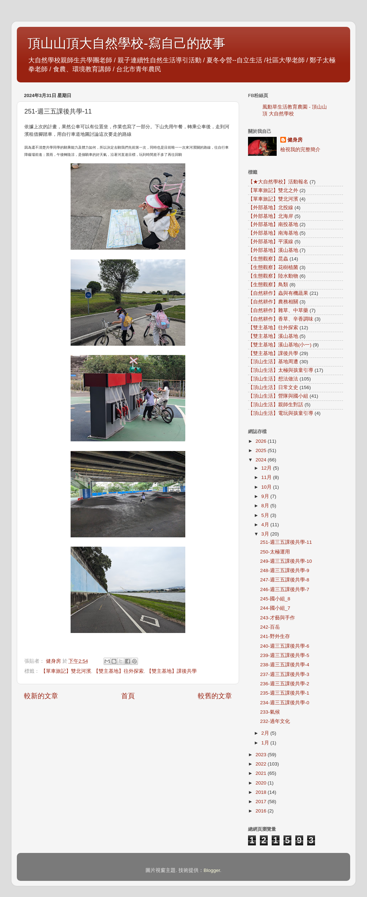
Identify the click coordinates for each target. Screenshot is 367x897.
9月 (265, 496)
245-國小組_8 (275, 598)
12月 (267, 468)
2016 (262, 811)
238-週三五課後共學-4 (284, 664)
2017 (262, 801)
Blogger (212, 870)
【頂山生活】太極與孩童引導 (280, 370)
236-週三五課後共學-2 (284, 683)
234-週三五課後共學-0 (284, 702)
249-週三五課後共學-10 (286, 561)
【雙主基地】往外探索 (119, 671)
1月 (265, 742)
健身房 (294, 140)
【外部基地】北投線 (270, 207)
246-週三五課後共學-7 (284, 589)
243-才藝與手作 (277, 617)
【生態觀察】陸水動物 (273, 276)
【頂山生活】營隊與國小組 (278, 396)
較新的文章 (41, 696)
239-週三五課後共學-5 (284, 655)
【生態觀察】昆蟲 (268, 259)
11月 (267, 477)
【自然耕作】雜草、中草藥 (278, 310)
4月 (265, 524)
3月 (265, 534)
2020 (262, 783)
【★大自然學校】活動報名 (278, 181)
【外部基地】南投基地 (273, 224)
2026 (262, 441)
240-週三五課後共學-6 (284, 646)
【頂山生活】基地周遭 (273, 361)
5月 (265, 515)
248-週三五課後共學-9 (284, 570)
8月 (265, 505)
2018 (262, 792)
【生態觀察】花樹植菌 (273, 267)
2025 (262, 450)
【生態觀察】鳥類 (268, 284)
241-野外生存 (275, 636)
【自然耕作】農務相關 (273, 301)
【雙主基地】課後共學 (172, 671)
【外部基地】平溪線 (270, 241)
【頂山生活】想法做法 (273, 379)
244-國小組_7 (275, 608)
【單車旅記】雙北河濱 (66, 671)
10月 (267, 487)
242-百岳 (270, 627)
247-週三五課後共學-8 (284, 579)
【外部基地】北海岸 (270, 216)
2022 (262, 764)
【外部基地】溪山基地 (273, 250)
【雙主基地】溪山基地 (273, 336)
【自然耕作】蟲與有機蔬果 (278, 293)
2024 (262, 459)
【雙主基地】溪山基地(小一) (279, 344)
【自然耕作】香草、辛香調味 (280, 319)
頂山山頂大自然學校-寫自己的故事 (126, 43)
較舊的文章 (215, 696)
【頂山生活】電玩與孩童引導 (280, 413)
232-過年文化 (275, 721)
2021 (262, 773)
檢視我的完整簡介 (300, 149)
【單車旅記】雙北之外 (273, 190)
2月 (265, 733)
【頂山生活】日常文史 (273, 387)
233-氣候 (270, 712)
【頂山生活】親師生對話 (275, 404)
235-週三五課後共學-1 (284, 693)
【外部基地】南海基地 (273, 233)
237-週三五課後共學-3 (284, 674)
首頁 (128, 696)
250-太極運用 (275, 552)
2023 (262, 754)
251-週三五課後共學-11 (286, 542)
